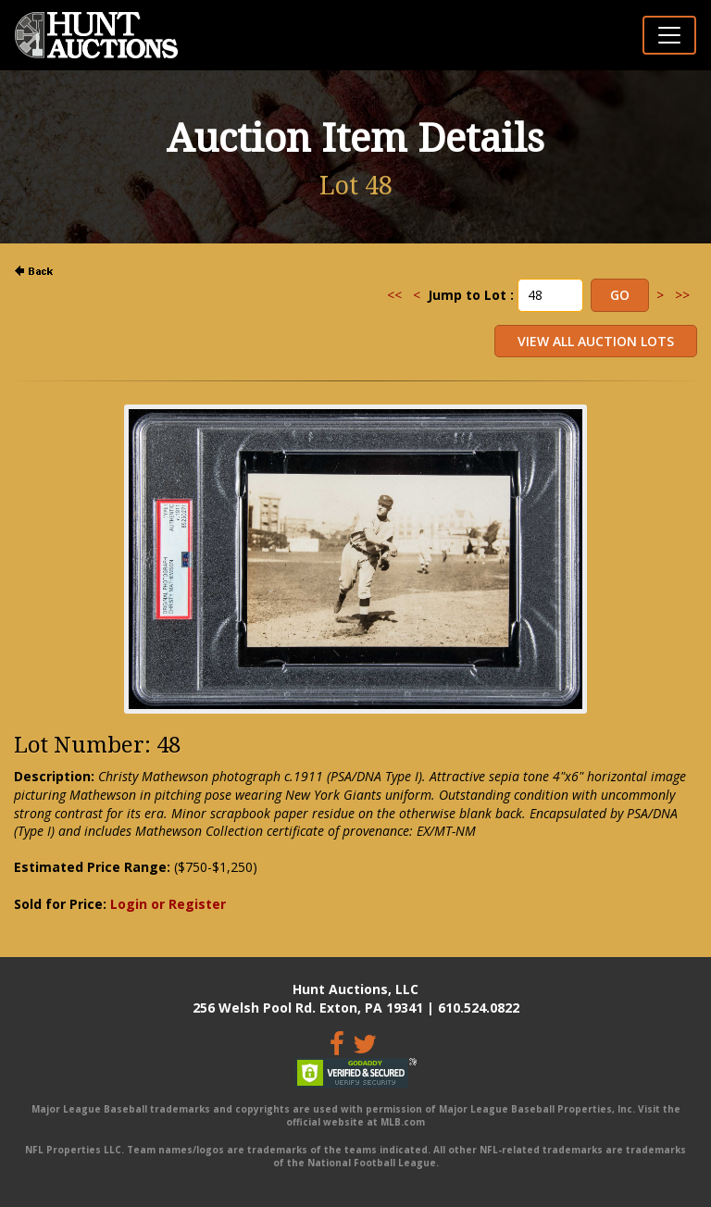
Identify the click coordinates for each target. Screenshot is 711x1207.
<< (394, 295)
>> (682, 295)
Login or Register (168, 904)
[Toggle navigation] (669, 35)
